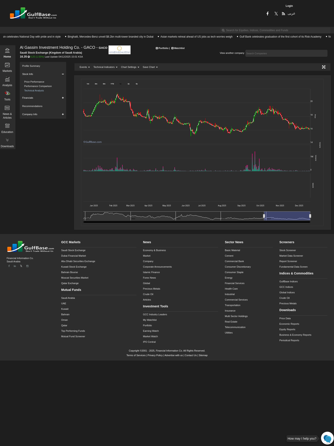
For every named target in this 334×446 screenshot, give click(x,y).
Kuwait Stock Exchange (74, 266)
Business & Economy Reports (296, 335)
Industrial (230, 294)
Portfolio (147, 325)
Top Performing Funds (73, 331)
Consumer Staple (234, 272)
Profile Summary (31, 66)
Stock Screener (288, 250)
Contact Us (191, 355)
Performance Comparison (38, 86)
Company (148, 261)
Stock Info (27, 74)
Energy (228, 277)
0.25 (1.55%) (37, 56)
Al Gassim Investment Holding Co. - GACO (57, 47)
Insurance (230, 310)
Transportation (232, 305)
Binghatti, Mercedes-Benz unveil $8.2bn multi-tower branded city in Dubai (113, 36)
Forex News (149, 277)
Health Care (231, 288)
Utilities (228, 332)
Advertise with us (174, 355)
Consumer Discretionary (238, 266)
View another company (232, 53)
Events (85, 67)
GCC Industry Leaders (155, 314)
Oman (64, 320)
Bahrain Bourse (69, 272)
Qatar (64, 325)
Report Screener (288, 261)
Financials (27, 97)
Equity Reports (287, 329)
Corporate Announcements (157, 266)
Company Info (29, 114)
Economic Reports (289, 324)
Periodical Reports (289, 340)
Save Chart (150, 67)
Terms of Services (135, 355)
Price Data (285, 318)
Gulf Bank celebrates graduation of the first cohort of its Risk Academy (283, 36)
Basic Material (232, 250)
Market (147, 255)
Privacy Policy (155, 355)
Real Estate (231, 321)
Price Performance (34, 81)
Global (146, 283)
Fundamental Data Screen (294, 266)
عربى (291, 13)
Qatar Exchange (70, 283)
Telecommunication (235, 327)
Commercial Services (236, 299)
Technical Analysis (34, 90)
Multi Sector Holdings (236, 316)
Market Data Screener (291, 255)
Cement (229, 255)
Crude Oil (148, 294)
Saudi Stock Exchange (73, 250)
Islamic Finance (151, 272)
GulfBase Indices (289, 281)
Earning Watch (151, 331)
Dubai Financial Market (73, 255)
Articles (147, 299)
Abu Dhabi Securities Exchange (78, 261)
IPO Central (149, 342)
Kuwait (64, 309)
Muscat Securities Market (74, 277)
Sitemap (203, 355)
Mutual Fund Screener (73, 336)
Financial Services (234, 283)
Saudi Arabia (68, 298)
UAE (63, 303)
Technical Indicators (105, 67)
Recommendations (32, 106)
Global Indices (287, 292)
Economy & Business (154, 250)
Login (289, 5)
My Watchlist (150, 320)
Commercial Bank (234, 261)
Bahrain (65, 314)
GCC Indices (286, 287)
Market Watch (150, 336)
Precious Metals (151, 288)
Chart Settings (130, 67)
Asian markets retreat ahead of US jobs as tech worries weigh (199, 36)
